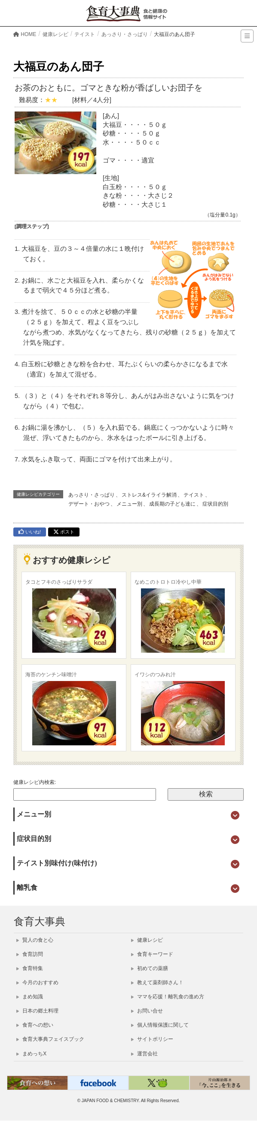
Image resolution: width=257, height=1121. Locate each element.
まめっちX (31, 1054)
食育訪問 (29, 954)
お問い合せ (147, 1011)
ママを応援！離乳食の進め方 (167, 997)
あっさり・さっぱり (91, 495)
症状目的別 (215, 504)
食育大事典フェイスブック (50, 1039)
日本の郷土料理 (37, 1011)
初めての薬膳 (149, 968)
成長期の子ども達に (172, 504)
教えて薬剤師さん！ (157, 982)
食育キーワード (152, 954)
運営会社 (144, 1054)
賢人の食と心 (34, 940)
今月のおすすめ (37, 982)
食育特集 (29, 968)
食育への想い (34, 1025)
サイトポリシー (152, 1039)
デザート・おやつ (89, 504)
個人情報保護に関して (160, 1025)
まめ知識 (29, 997)
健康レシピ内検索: (34, 782)
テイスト (194, 495)
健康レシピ (147, 940)
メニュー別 (129, 504)
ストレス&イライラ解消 (149, 495)
